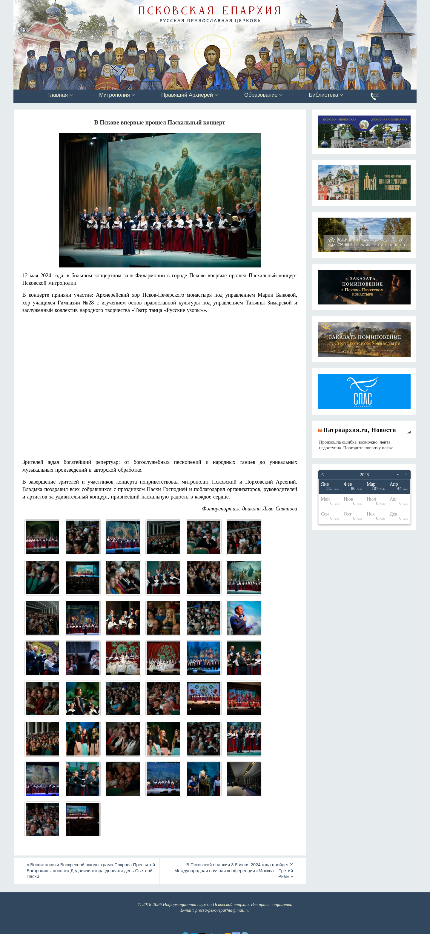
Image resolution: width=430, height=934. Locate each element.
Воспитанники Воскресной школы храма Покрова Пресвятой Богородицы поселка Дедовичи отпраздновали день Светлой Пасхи (87, 870)
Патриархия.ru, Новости (359, 430)
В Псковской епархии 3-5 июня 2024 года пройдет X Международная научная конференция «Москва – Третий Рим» (232, 870)
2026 (364, 474)
